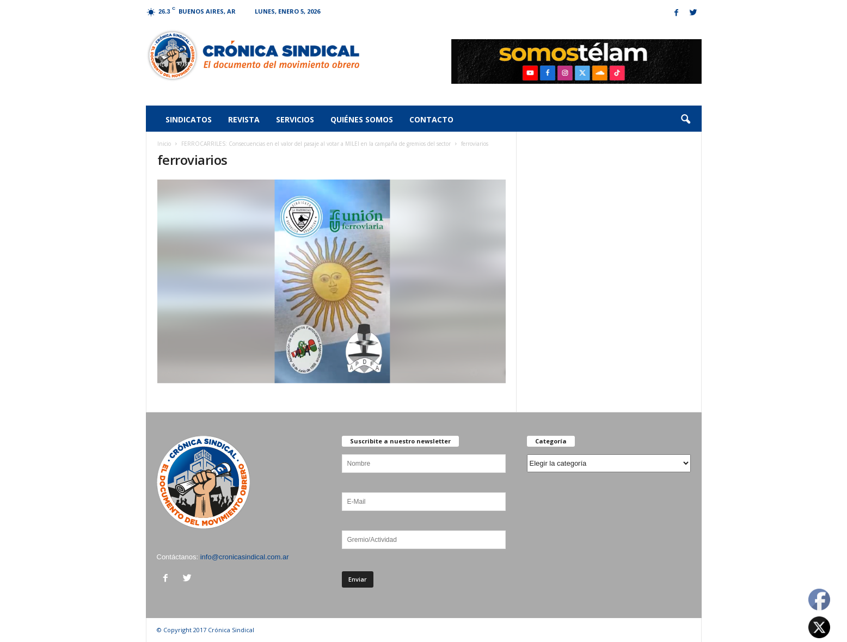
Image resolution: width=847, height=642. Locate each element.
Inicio (164, 143)
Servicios (295, 119)
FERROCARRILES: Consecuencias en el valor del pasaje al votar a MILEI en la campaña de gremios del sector (316, 143)
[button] (685, 120)
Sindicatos (188, 119)
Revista (244, 119)
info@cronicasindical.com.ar (244, 557)
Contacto (431, 119)
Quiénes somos (361, 119)
